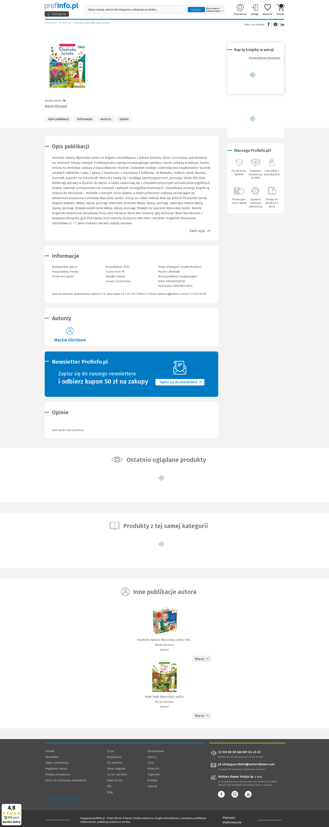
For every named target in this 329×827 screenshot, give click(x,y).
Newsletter (52, 757)
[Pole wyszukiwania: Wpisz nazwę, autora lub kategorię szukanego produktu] (135, 9)
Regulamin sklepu (56, 768)
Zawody (152, 786)
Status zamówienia (56, 762)
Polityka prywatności (57, 774)
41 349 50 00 (198, 293)
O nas (110, 751)
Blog (109, 792)
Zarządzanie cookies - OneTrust (65, 799)
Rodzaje (153, 780)
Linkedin (281, 24)
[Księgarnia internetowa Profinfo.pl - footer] (57, 819)
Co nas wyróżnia (117, 774)
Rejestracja (240, 9)
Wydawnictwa (156, 751)
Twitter (275, 24)
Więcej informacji (56, 106)
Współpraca (114, 757)
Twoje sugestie (116, 768)
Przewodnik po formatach (264, 57)
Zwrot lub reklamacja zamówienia (65, 780)
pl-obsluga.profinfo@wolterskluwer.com (246, 764)
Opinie (124, 119)
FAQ (109, 786)
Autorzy (106, 119)
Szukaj (196, 10)
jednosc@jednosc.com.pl (173, 293)
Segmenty (154, 774)
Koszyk (280, 9)
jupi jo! (70, 276)
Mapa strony (114, 780)
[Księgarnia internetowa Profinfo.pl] (61, 6)
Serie (151, 762)
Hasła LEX (153, 768)
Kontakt (49, 751)
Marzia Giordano (70, 339)
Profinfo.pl (64, 22)
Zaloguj (254, 9)
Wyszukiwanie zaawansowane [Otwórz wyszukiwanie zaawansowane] (214, 9)
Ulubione (267, 9)
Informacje (84, 119)
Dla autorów (114, 762)
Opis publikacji (58, 119)
